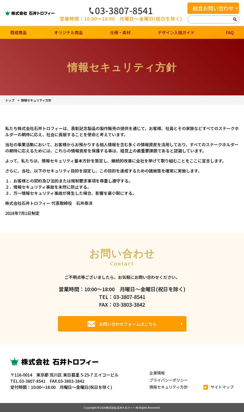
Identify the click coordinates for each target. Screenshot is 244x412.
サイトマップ (218, 387)
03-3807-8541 (121, 10)
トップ (9, 100)
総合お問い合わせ (213, 8)
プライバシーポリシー (168, 380)
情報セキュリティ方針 (168, 387)
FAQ (230, 32)
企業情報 (157, 373)
